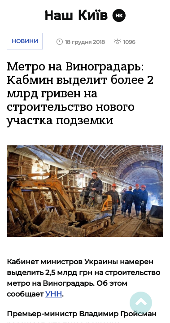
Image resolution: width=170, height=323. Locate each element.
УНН (53, 294)
